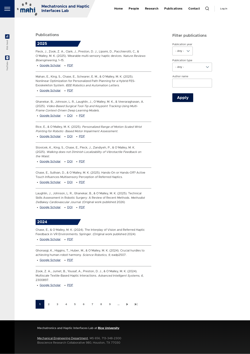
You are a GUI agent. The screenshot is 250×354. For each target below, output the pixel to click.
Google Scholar (50, 65)
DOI (69, 115)
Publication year (182, 44)
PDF (70, 65)
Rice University (108, 328)
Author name (180, 76)
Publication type (182, 60)
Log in (223, 9)
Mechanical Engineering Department (62, 338)
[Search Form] (207, 8)
